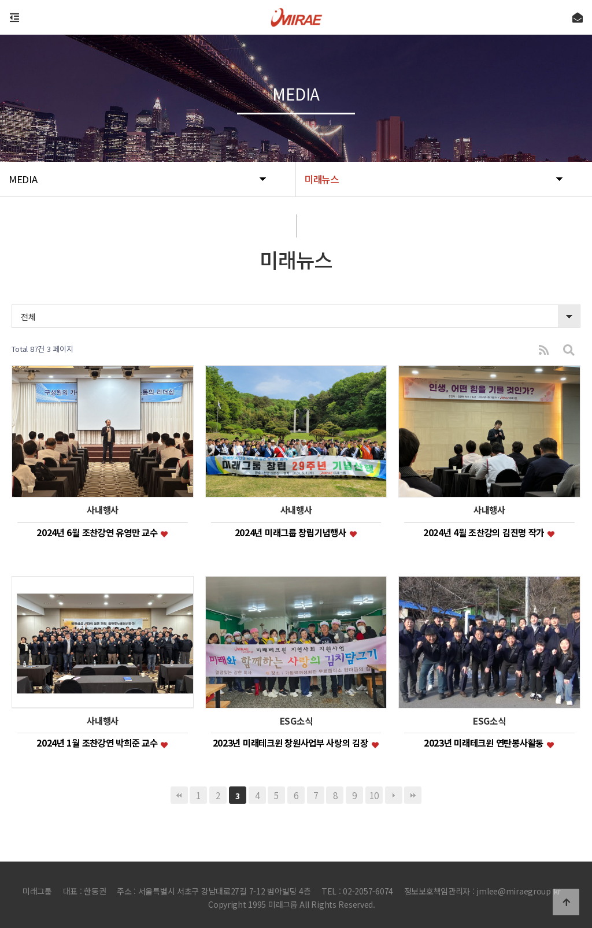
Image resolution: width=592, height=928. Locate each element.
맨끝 (412, 795)
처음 (179, 795)
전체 (28, 316)
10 (373, 795)
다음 (393, 795)
